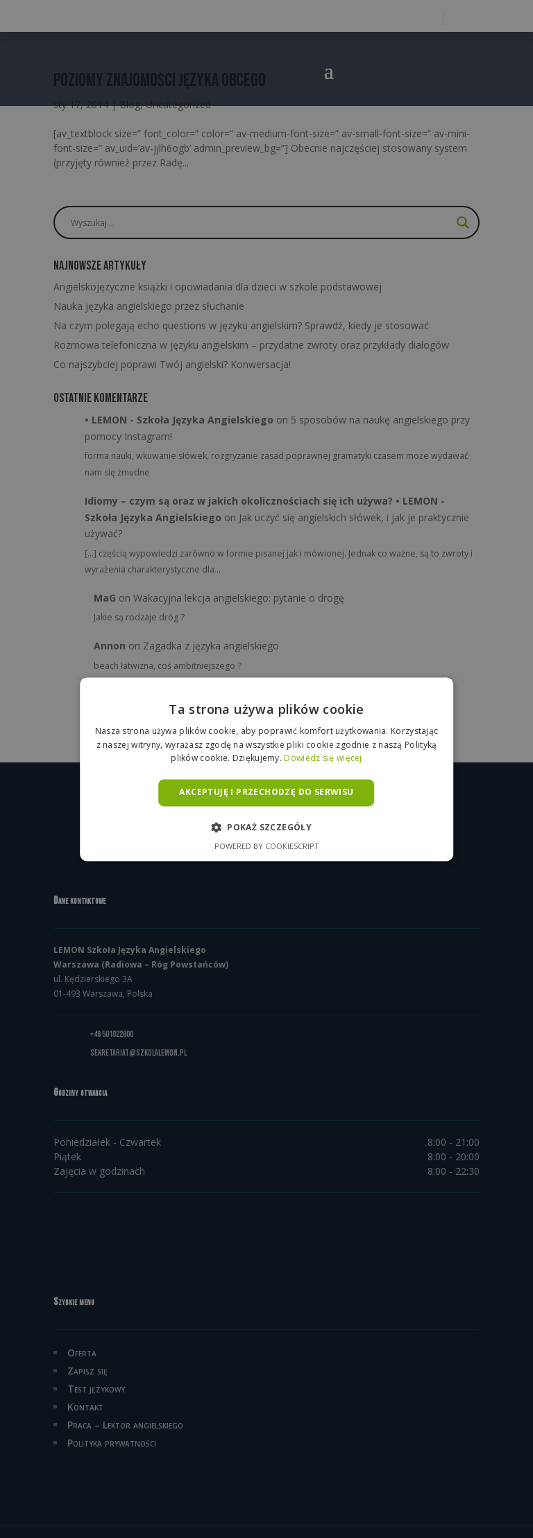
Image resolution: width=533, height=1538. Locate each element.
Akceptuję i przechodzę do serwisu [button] (266, 792)
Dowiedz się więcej (323, 758)
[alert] (266, 769)
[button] (266, 827)
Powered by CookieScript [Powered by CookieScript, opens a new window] (266, 846)
